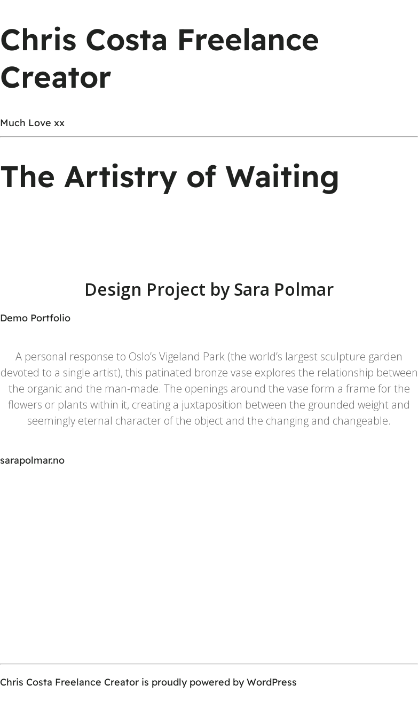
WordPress (272, 682)
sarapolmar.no (32, 460)
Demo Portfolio (35, 318)
